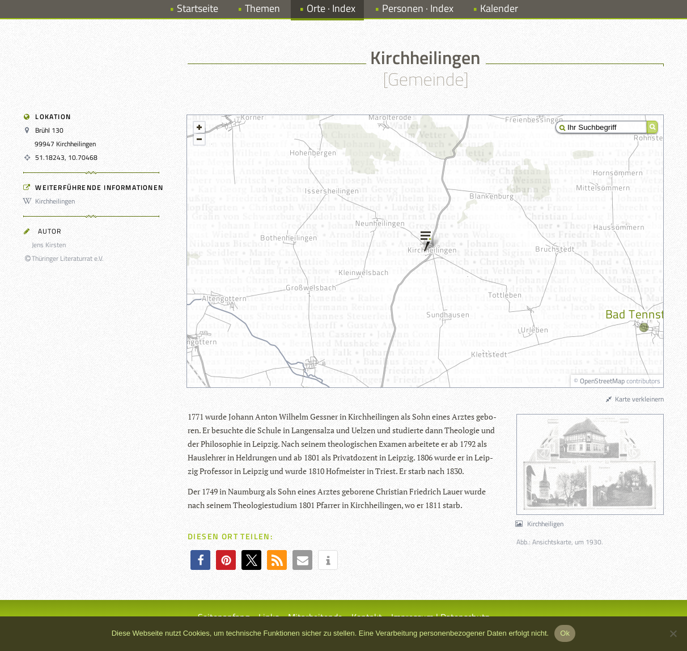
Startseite (197, 8)
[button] (200, 560)
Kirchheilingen (51, 201)
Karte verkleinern (634, 399)
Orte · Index (331, 8)
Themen (262, 8)
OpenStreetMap (602, 380)
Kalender (499, 8)
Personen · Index (417, 8)
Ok (565, 633)
